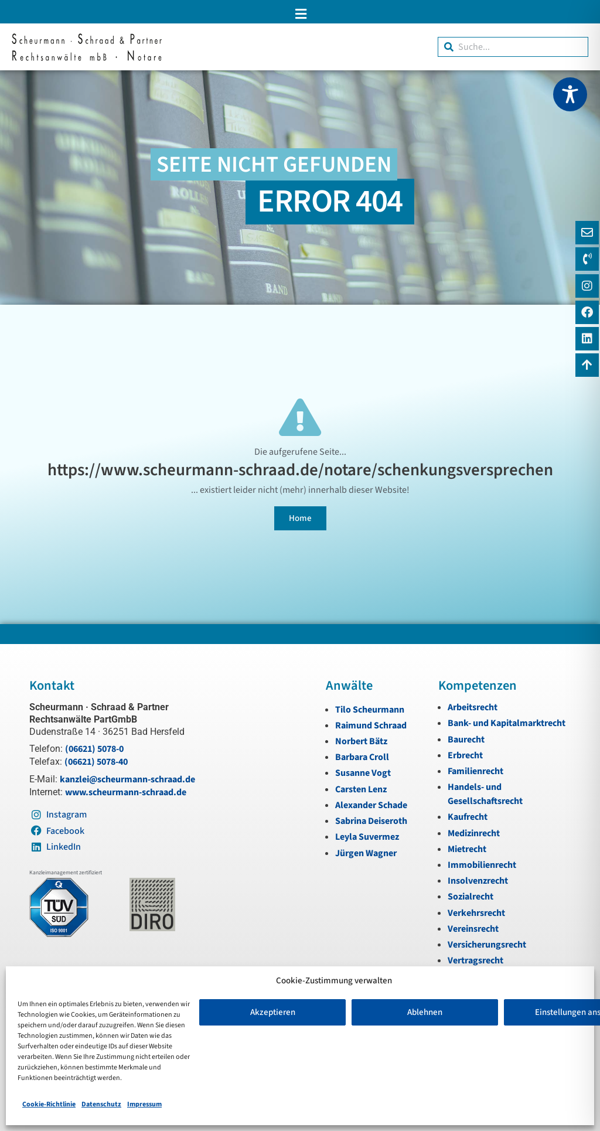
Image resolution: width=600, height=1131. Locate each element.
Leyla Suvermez (367, 836)
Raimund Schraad (371, 725)
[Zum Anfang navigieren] (587, 365)
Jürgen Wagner (366, 853)
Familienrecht (475, 771)
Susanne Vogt (363, 773)
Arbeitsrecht (472, 707)
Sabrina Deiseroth (371, 821)
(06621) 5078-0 (94, 748)
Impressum (144, 1104)
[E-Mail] (587, 232)
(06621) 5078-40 (96, 761)
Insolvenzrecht (478, 880)
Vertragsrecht (475, 960)
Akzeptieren (272, 1012)
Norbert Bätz (361, 741)
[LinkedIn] (587, 338)
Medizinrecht (474, 833)
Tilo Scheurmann (369, 709)
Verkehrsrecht (476, 913)
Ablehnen (424, 1012)
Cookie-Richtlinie (49, 1104)
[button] (300, 14)
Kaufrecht (468, 816)
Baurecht (466, 739)
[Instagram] (587, 286)
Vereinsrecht (473, 928)
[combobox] (513, 47)
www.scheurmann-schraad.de (125, 792)
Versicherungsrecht (487, 944)
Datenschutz (101, 1104)
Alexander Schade (371, 805)
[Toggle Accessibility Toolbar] (570, 94)
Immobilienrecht (482, 865)
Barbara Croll (362, 757)
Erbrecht (465, 755)
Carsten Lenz (361, 789)
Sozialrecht (470, 896)
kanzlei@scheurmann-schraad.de (127, 779)
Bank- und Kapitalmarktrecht (506, 723)
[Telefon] (587, 259)
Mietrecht (467, 849)
